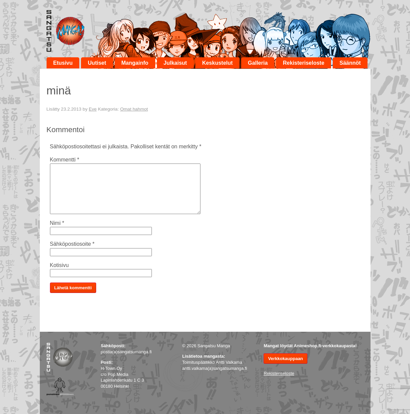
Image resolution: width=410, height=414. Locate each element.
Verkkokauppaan (285, 358)
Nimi (57, 223)
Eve (93, 109)
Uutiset (97, 63)
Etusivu (63, 63)
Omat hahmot (134, 109)
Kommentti (64, 159)
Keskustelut (217, 63)
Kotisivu (59, 265)
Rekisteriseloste (303, 63)
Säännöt (350, 63)
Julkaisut (175, 63)
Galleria (258, 63)
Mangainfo (134, 63)
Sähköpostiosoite (72, 244)
